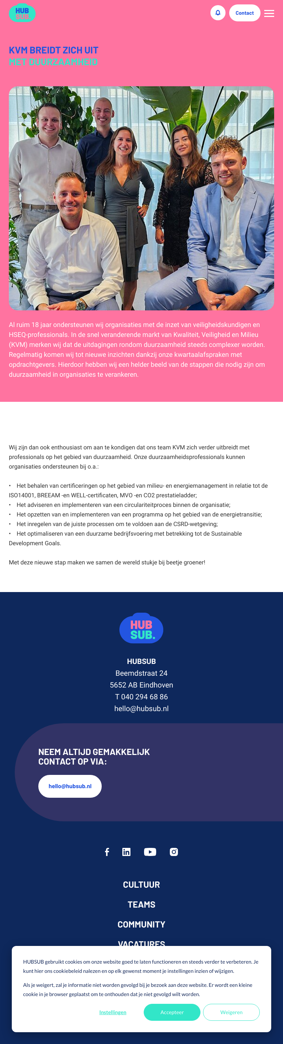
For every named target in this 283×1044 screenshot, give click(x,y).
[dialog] (141, 989)
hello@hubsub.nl (141, 708)
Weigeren (231, 1012)
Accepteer (172, 1012)
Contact (245, 13)
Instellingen (112, 1012)
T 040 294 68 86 (141, 696)
